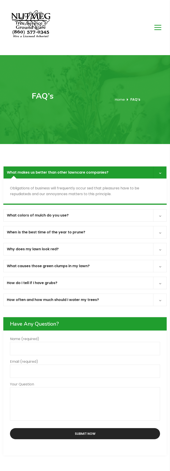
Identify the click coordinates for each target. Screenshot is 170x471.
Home (120, 99)
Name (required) (85, 343)
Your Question (85, 402)
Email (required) (85, 366)
